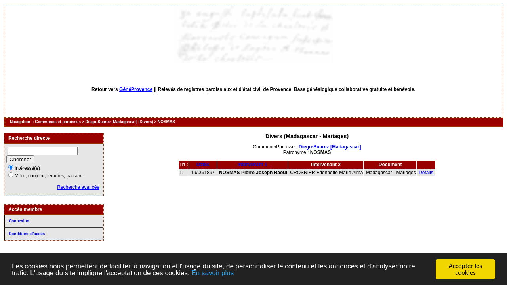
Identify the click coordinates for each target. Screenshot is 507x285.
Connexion (19, 221)
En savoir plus (212, 273)
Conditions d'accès (27, 234)
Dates (203, 164)
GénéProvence (135, 89)
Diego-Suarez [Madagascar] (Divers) (119, 122)
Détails (426, 172)
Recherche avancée (78, 187)
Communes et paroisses (58, 122)
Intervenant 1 (252, 164)
